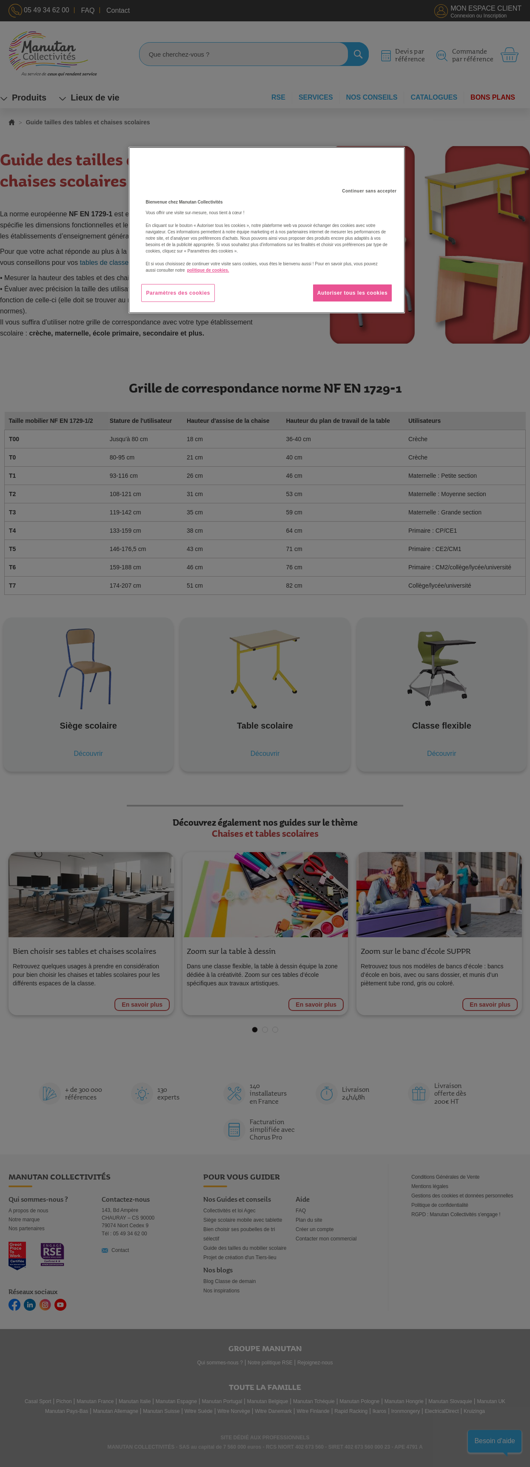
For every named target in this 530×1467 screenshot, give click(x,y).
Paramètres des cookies (178, 293)
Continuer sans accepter (369, 191)
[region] (266, 230)
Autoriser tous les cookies (352, 293)
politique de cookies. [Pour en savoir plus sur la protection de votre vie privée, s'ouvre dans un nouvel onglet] (208, 270)
